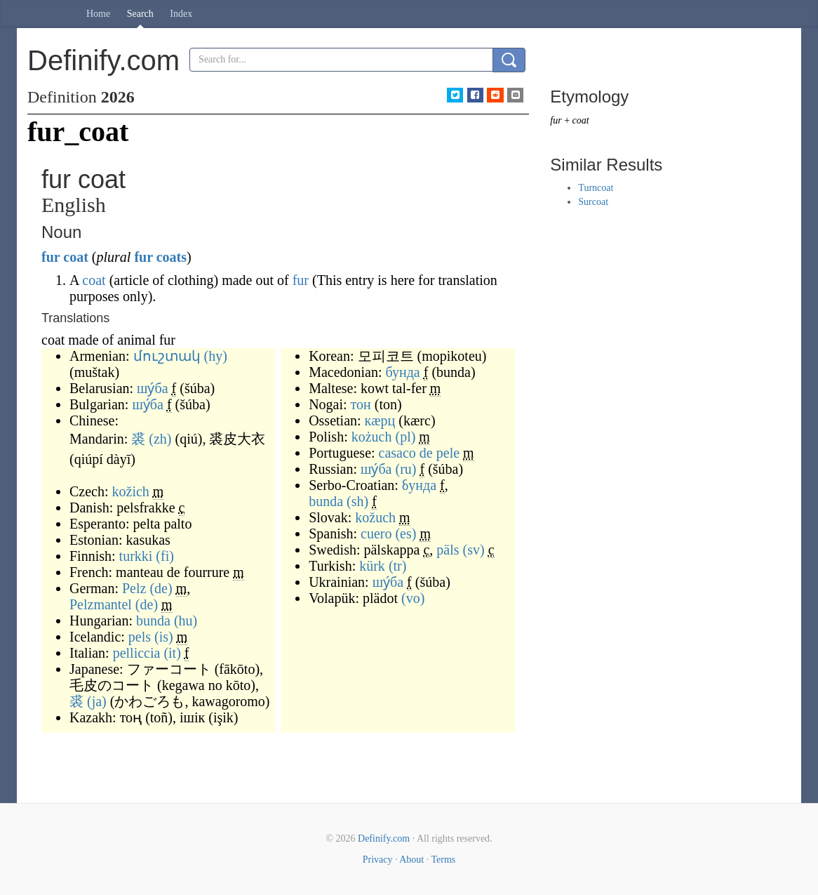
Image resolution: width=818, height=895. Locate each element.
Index (181, 13)
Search (140, 13)
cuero (376, 533)
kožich (130, 491)
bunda (153, 620)
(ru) (405, 469)
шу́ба (152, 388)
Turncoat (595, 188)
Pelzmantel (100, 604)
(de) (160, 588)
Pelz (134, 588)
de (426, 452)
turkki (136, 556)
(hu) (185, 620)
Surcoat (593, 202)
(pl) (405, 436)
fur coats (160, 257)
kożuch (371, 436)
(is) (163, 636)
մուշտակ (167, 356)
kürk (372, 566)
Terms (443, 859)
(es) (405, 533)
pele (448, 452)
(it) (171, 653)
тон (361, 404)
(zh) (160, 438)
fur (50, 257)
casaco (397, 452)
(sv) (474, 549)
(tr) (398, 566)
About (411, 859)
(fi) (165, 556)
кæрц (380, 420)
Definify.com (384, 838)
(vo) (412, 598)
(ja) (97, 701)
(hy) (215, 356)
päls (447, 549)
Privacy (378, 859)
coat (75, 257)
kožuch (375, 517)
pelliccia (137, 653)
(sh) (357, 501)
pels (139, 636)
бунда (403, 372)
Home (98, 13)
